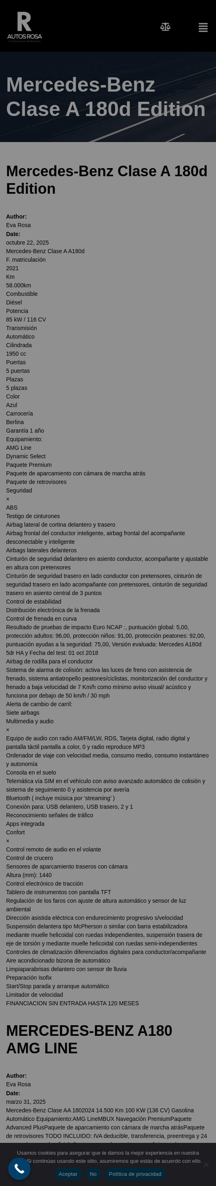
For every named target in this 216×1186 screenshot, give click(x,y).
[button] (195, 27)
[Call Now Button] (19, 1169)
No (93, 1174)
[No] (206, 1164)
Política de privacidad (135, 1174)
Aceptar (68, 1174)
